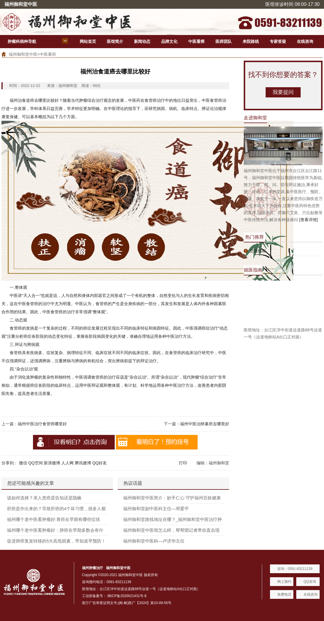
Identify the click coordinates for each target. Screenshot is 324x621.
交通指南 (258, 251)
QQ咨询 (310, 582)
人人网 (67, 463)
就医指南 (253, 269)
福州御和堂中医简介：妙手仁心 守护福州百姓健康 (172, 497)
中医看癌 (196, 41)
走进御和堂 (255, 117)
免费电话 (284, 594)
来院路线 (251, 41)
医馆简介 (115, 41)
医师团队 (223, 41)
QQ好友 (99, 463)
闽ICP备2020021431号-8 (126, 596)
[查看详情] (308, 219)
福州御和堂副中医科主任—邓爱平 (156, 508)
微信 (23, 463)
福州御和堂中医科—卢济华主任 (153, 540)
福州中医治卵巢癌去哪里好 (204, 423)
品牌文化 (169, 41)
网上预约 (284, 582)
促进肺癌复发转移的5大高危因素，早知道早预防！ (56, 540)
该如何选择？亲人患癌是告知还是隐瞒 (44, 497)
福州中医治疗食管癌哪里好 (42, 423)
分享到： (9, 463)
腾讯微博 (83, 463)
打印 (183, 463)
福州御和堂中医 (23, 54)
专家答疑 (278, 41)
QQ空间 (35, 463)
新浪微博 (52, 463)
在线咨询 (305, 41)
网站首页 (88, 41)
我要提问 (283, 92)
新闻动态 (142, 41)
